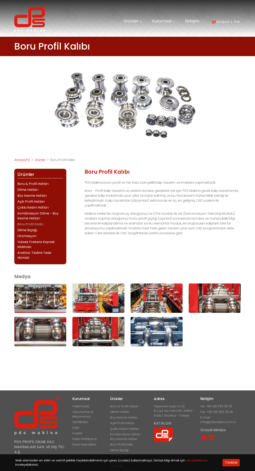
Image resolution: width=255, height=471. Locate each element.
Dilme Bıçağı (27, 230)
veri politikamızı (196, 460)
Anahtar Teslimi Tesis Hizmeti (34, 255)
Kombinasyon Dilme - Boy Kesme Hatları (38, 216)
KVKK (75, 427)
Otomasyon (26, 236)
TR (236, 22)
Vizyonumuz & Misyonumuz (82, 414)
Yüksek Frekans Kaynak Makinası (36, 244)
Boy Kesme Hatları (32, 195)
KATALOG (220, 22)
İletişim (192, 21)
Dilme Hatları (27, 189)
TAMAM (231, 462)
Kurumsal (163, 21)
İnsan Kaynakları (84, 444)
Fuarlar (77, 433)
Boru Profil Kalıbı (30, 224)
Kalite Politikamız (84, 439)
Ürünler (133, 21)
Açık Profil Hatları (31, 201)
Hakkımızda (80, 406)
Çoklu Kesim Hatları (33, 207)
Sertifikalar (80, 422)
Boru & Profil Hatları (33, 183)
